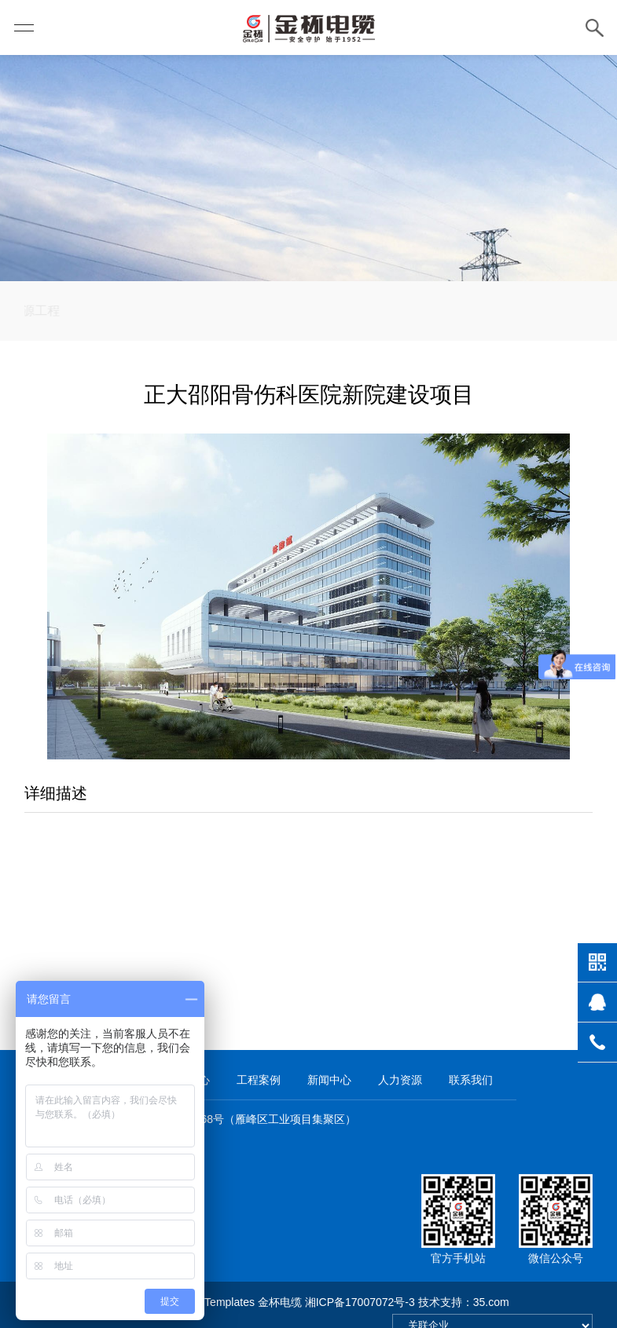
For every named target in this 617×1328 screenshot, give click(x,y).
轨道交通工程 (434, 335)
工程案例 (259, 1061)
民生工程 (237, 335)
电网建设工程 (329, 335)
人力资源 (400, 1061)
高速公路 (157, 335)
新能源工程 (70, 335)
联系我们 (471, 1061)
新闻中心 (329, 1061)
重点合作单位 (540, 335)
